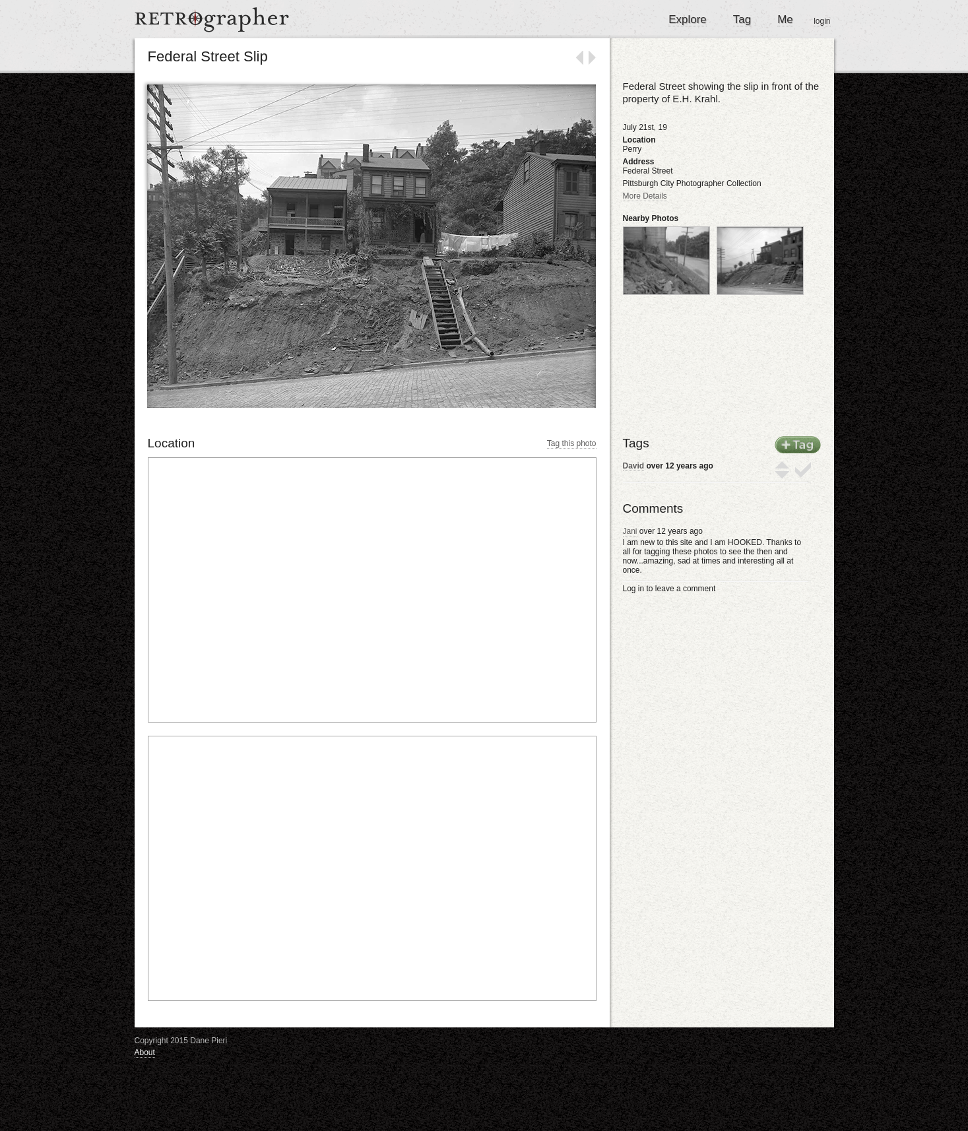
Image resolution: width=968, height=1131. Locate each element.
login (822, 21)
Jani (630, 531)
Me (785, 19)
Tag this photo (572, 443)
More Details (645, 196)
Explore (687, 19)
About (145, 1052)
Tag (742, 19)
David (634, 465)
